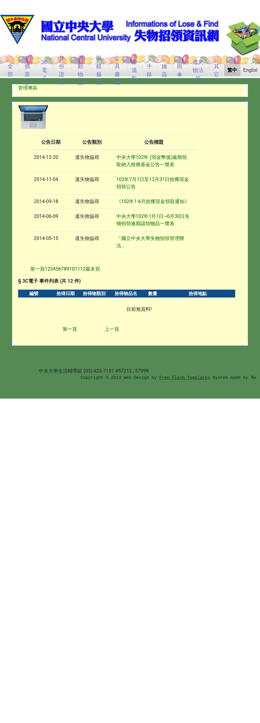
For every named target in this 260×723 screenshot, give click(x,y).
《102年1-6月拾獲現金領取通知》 (152, 201)
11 (77, 269)
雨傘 (179, 70)
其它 (216, 70)
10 (72, 269)
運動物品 (80, 70)
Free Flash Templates (184, 377)
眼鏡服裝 (99, 70)
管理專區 (27, 88)
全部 (10, 70)
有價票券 (27, 70)
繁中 (232, 70)
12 (83, 269)
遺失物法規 (198, 70)
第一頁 (70, 329)
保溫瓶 (134, 70)
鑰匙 (164, 70)
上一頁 (112, 329)
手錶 (149, 70)
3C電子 (44, 70)
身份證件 (61, 70)
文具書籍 (117, 70)
